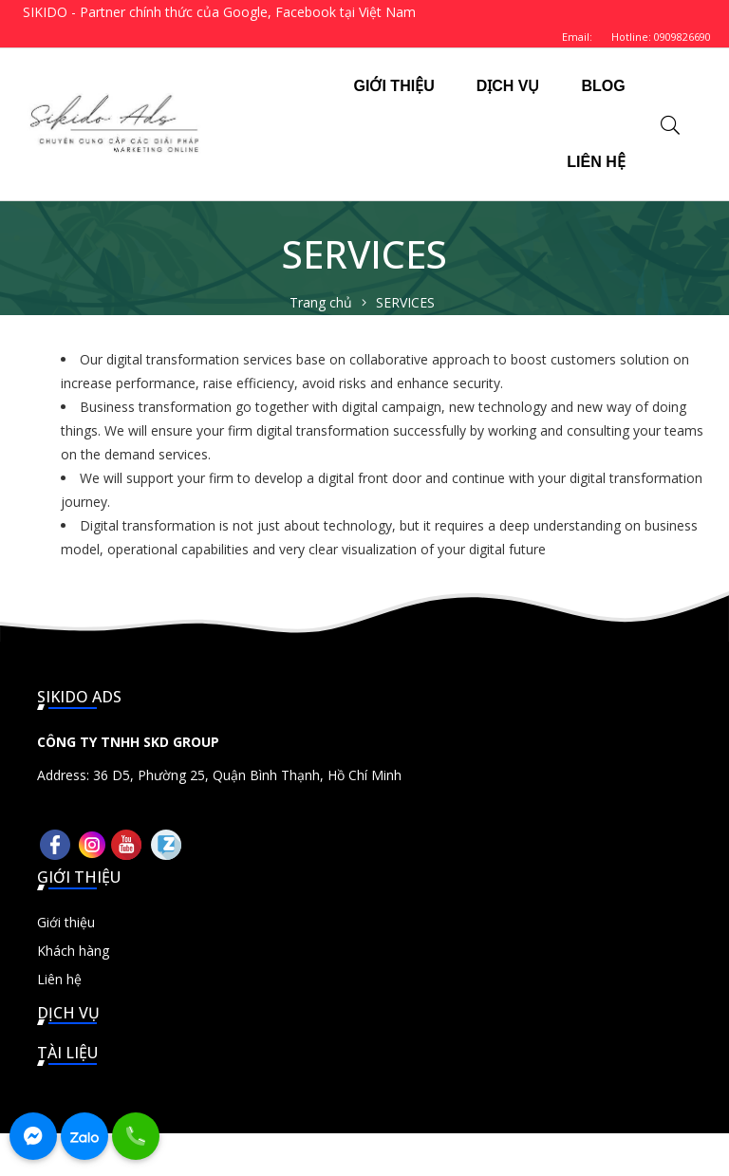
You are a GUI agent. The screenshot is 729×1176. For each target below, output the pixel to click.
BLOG (603, 86)
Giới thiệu (66, 922)
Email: (577, 36)
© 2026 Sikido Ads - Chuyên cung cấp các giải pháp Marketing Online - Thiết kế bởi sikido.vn (364, 1155)
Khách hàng (73, 951)
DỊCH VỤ (508, 86)
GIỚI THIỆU (394, 86)
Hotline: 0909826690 (661, 36)
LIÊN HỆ (596, 162)
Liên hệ (59, 979)
